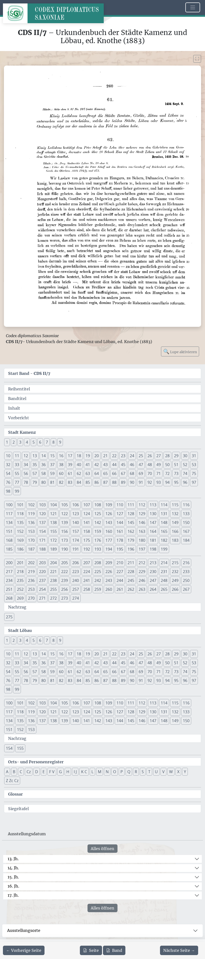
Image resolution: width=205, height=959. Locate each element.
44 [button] (114, 464)
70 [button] (149, 473)
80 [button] (43, 482)
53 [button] (194, 464)
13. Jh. (13, 858)
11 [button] (17, 455)
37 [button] (52, 464)
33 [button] (17, 464)
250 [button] (186, 580)
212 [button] (142, 562)
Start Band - (29, 373)
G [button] (60, 771)
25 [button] (141, 455)
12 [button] (26, 455)
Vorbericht (18, 417)
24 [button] (132, 455)
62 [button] (79, 473)
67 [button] (123, 473)
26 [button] (149, 455)
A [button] (7, 771)
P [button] (121, 771)
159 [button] (97, 531)
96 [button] (185, 482)
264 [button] (153, 589)
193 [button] (97, 549)
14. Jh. (13, 867)
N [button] (107, 771)
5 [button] (33, 442)
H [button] (67, 771)
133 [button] (186, 513)
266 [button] (175, 589)
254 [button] (42, 589)
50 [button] (167, 464)
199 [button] (164, 549)
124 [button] (86, 513)
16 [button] (61, 455)
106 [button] (75, 504)
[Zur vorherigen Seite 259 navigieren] (23, 950)
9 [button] (60, 442)
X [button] (178, 771)
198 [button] (153, 549)
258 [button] (86, 589)
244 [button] (120, 580)
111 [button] (131, 504)
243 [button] (108, 580)
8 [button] (53, 442)
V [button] (163, 771)
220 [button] (42, 571)
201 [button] (20, 562)
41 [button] (88, 464)
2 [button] (14, 442)
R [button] (136, 771)
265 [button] (164, 589)
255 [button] (53, 589)
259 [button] (97, 589)
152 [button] (20, 531)
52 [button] (185, 464)
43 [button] (105, 464)
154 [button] (42, 531)
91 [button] (141, 482)
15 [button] (52, 455)
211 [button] (131, 562)
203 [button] (42, 562)
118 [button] (20, 513)
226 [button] (108, 571)
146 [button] (142, 522)
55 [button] (17, 473)
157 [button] (75, 531)
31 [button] (194, 455)
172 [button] (53, 540)
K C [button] (84, 771)
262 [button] (131, 589)
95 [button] (176, 482)
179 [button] (131, 540)
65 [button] (105, 473)
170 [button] (31, 540)
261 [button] (120, 589)
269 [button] (20, 598)
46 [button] (132, 464)
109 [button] (108, 504)
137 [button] (42, 522)
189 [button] (53, 549)
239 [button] (64, 580)
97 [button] (194, 482)
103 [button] (42, 504)
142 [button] (97, 522)
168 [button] (9, 540)
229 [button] (142, 571)
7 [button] (47, 442)
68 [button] (132, 473)
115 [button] (175, 504)
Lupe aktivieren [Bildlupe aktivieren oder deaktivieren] (180, 351)
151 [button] (9, 531)
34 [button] (26, 464)
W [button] (171, 771)
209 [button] (108, 562)
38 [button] (61, 464)
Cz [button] (29, 771)
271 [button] (42, 598)
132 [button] (175, 513)
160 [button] (108, 531)
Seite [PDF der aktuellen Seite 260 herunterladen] (91, 950)
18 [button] (79, 455)
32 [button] (8, 464)
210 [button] (120, 562)
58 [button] (43, 473)
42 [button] (96, 464)
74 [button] (185, 473)
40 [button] (79, 464)
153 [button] (31, 531)
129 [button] (142, 513)
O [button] (114, 771)
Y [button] (185, 771)
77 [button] (17, 482)
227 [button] (120, 571)
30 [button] (185, 455)
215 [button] (175, 562)
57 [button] (34, 473)
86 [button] (96, 482)
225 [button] (97, 571)
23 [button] (123, 455)
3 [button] (20, 442)
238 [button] (53, 580)
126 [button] (108, 513)
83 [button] (70, 482)
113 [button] (153, 504)
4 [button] (27, 442)
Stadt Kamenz (22, 432)
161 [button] (120, 531)
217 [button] (9, 571)
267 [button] (186, 589)
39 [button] (70, 464)
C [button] (21, 771)
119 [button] (31, 513)
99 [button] (17, 491)
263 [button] (142, 589)
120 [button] (42, 513)
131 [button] (164, 513)
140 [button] (75, 522)
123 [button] (75, 513)
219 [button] (31, 571)
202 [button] (31, 562)
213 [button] (153, 562)
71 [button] (158, 473)
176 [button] (97, 540)
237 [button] (42, 580)
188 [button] (42, 549)
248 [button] (164, 580)
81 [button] (52, 482)
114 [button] (164, 504)
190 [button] (64, 549)
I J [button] (75, 771)
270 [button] (31, 598)
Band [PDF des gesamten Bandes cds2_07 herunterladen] (114, 950)
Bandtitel (17, 398)
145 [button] (131, 522)
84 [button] (79, 482)
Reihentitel (19, 388)
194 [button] (108, 549)
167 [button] (186, 531)
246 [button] (142, 580)
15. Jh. (13, 876)
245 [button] (131, 580)
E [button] (44, 771)
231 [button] (164, 571)
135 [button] (20, 522)
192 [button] (86, 549)
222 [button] (64, 571)
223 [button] (75, 571)
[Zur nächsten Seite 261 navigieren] (179, 950)
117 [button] (9, 513)
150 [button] (186, 522)
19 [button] (88, 455)
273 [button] (64, 598)
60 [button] (61, 473)
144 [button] (120, 522)
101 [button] (20, 504)
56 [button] (26, 473)
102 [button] (31, 504)
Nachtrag (17, 607)
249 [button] (175, 580)
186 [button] (20, 549)
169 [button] (20, 540)
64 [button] (96, 473)
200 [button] (9, 562)
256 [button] (64, 589)
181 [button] (153, 540)
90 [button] (132, 482)
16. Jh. (13, 886)
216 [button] (186, 562)
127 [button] (120, 513)
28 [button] (167, 455)
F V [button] (52, 771)
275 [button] (9, 617)
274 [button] (75, 598)
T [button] (149, 771)
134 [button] (9, 522)
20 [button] (96, 455)
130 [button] (153, 513)
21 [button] (105, 455)
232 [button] (175, 571)
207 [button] (86, 562)
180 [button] (142, 540)
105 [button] (64, 504)
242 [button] (97, 580)
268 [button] (9, 598)
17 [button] (70, 455)
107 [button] (86, 504)
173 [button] (64, 540)
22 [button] (114, 455)
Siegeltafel (18, 808)
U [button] (156, 771)
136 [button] (31, 522)
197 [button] (142, 549)
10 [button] (8, 455)
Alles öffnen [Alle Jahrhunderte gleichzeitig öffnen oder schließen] (102, 848)
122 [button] (64, 513)
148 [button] (164, 522)
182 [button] (164, 540)
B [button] (14, 771)
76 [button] (8, 482)
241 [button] (86, 580)
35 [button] (34, 464)
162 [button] (131, 531)
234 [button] (9, 580)
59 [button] (52, 473)
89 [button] (123, 482)
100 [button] (9, 504)
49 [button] (158, 464)
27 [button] (158, 455)
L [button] (92, 771)
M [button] (99, 771)
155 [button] (53, 531)
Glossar (15, 794)
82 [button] (61, 482)
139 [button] (64, 522)
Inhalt (14, 408)
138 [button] (53, 522)
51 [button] (176, 464)
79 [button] (34, 482)
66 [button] (114, 473)
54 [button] (8, 473)
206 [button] (75, 562)
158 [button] (86, 531)
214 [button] (164, 562)
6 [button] (40, 442)
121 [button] (53, 513)
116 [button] (186, 504)
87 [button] (105, 482)
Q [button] (128, 771)
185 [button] (9, 549)
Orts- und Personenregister (36, 761)
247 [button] (153, 580)
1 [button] (7, 442)
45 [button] (123, 464)
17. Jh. (13, 895)
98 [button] (8, 491)
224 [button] (86, 571)
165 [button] (164, 531)
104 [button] (53, 504)
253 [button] (31, 589)
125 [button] (97, 513)
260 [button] (108, 589)
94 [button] (167, 482)
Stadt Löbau (20, 630)
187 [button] (31, 549)
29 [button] (176, 455)
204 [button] (53, 562)
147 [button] (153, 522)
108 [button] (97, 504)
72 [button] (167, 473)
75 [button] (194, 473)
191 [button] (75, 549)
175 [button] (86, 540)
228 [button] (131, 571)
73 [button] (176, 473)
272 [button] (53, 598)
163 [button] (142, 531)
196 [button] (131, 549)
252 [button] (20, 589)
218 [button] (20, 571)
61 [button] (70, 473)
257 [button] (75, 589)
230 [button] (153, 571)
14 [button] (43, 455)
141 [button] (86, 522)
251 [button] (9, 589)
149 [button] (175, 522)
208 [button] (97, 562)
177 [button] (108, 540)
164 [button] (153, 531)
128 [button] (131, 513)
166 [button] (175, 531)
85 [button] (88, 482)
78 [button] (26, 482)
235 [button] (20, 580)
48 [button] (149, 464)
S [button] (143, 771)
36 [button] (43, 464)
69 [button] (141, 473)
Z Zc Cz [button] (12, 780)
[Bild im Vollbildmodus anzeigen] (197, 59)
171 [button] (42, 540)
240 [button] (75, 580)
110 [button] (120, 504)
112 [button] (142, 504)
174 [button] (75, 540)
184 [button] (186, 540)
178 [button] (120, 540)
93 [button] (158, 482)
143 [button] (108, 522)
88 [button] (114, 482)
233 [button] (186, 571)
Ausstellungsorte (23, 930)
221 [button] (53, 571)
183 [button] (175, 540)
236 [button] (31, 580)
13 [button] (34, 455)
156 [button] (64, 531)
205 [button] (64, 562)
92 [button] (149, 482)
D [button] (36, 771)
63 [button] (88, 473)
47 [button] (141, 464)
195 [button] (120, 549)
